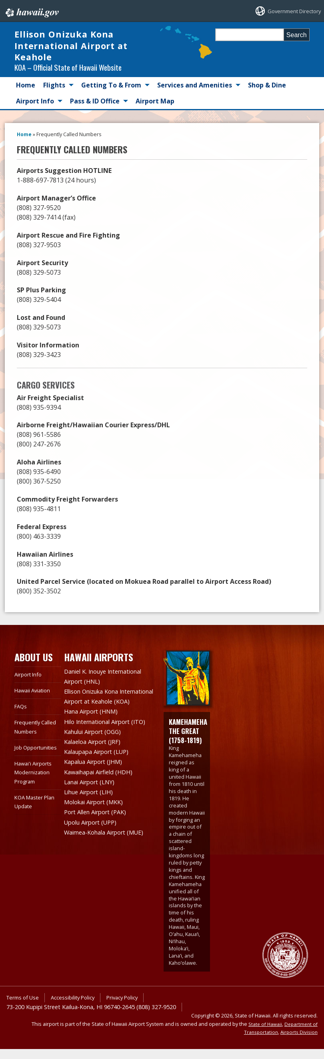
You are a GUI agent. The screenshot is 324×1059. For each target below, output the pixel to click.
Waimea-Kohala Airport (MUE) (109, 844)
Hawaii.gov (31, 11)
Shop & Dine (267, 95)
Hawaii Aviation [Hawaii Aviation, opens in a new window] (34, 700)
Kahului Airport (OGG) (96, 748)
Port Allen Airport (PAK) (99, 825)
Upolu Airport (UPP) (94, 834)
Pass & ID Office (95, 111)
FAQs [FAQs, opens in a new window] (21, 716)
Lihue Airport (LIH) (92, 805)
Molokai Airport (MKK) (97, 815)
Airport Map (155, 111)
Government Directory (287, 11)
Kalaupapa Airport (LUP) (100, 767)
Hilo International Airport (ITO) (110, 738)
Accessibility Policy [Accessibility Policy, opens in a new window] (78, 1007)
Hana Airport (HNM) (94, 729)
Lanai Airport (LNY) (93, 796)
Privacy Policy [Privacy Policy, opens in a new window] (132, 1007)
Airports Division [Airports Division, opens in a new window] (298, 1042)
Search (296, 35)
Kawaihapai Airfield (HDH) (102, 786)
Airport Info (35, 111)
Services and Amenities (194, 95)
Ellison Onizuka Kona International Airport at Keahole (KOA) (99, 710)
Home (25, 95)
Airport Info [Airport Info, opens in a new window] (29, 684)
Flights (54, 95)
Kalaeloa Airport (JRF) (96, 758)
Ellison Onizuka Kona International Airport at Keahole (76, 50)
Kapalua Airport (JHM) (97, 777)
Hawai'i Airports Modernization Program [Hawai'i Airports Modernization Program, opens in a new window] (35, 791)
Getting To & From (111, 95)
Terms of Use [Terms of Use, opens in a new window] (24, 1007)
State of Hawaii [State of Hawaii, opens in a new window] (262, 1033)
